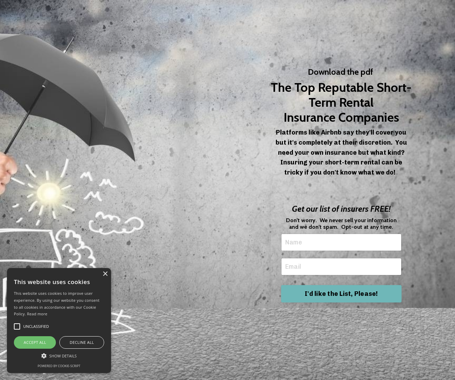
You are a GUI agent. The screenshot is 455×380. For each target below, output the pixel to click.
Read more (37, 313)
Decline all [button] (82, 342)
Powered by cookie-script (59, 366)
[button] (59, 355)
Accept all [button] (35, 342)
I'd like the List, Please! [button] (341, 294)
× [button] (105, 274)
